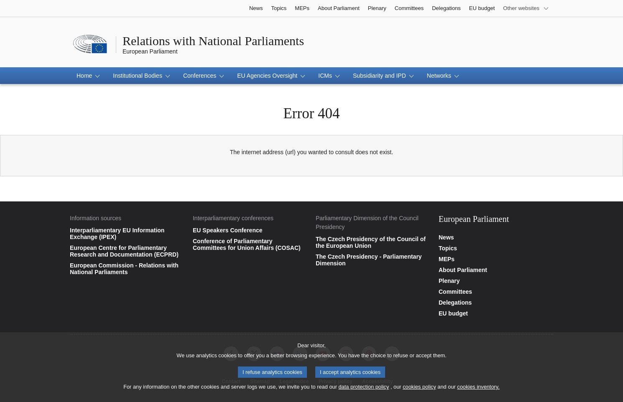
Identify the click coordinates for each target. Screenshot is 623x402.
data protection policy (363, 388)
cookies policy (419, 388)
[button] (88, 75)
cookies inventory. (478, 388)
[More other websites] (526, 8)
